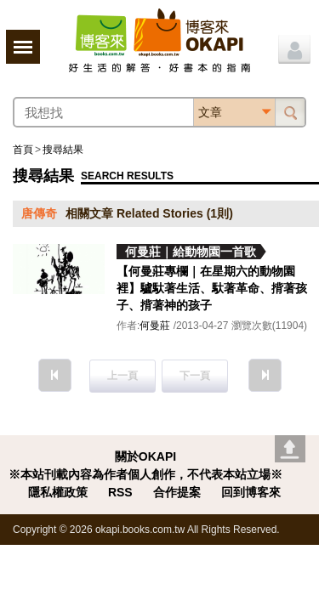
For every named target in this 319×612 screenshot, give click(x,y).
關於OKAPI (145, 456)
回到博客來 (251, 492)
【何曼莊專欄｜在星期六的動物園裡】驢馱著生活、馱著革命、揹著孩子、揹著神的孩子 (212, 288)
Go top (290, 448)
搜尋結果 (63, 150)
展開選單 (23, 47)
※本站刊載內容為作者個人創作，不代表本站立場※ (145, 474)
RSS (120, 492)
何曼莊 (155, 326)
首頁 (23, 150)
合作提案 (177, 492)
